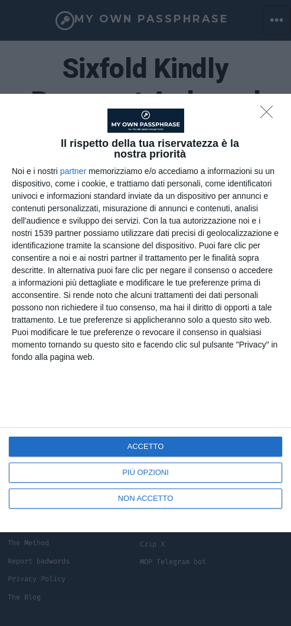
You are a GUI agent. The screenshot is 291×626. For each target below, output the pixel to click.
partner (73, 171)
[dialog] (145, 313)
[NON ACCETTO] (269, 115)
